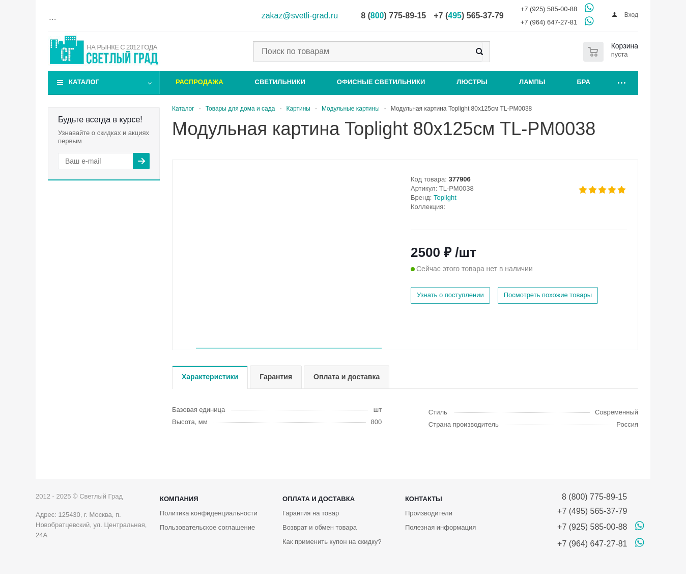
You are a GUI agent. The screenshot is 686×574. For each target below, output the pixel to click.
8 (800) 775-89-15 (592, 496)
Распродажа (199, 82)
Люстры (472, 82)
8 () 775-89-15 (393, 15)
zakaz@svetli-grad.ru (300, 15)
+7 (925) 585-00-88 (549, 9)
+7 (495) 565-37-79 (592, 511)
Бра (583, 82)
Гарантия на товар (310, 513)
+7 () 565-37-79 (468, 15)
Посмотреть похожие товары (548, 295)
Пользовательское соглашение (207, 527)
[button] (288, 348)
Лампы (532, 82)
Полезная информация (440, 527)
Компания (179, 499)
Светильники (280, 82)
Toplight (445, 197)
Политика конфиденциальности (209, 513)
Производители (428, 513)
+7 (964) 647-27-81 (549, 22)
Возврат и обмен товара (319, 527)
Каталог (84, 82)
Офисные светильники (381, 82)
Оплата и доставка (318, 499)
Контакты (423, 499)
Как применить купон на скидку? (332, 541)
